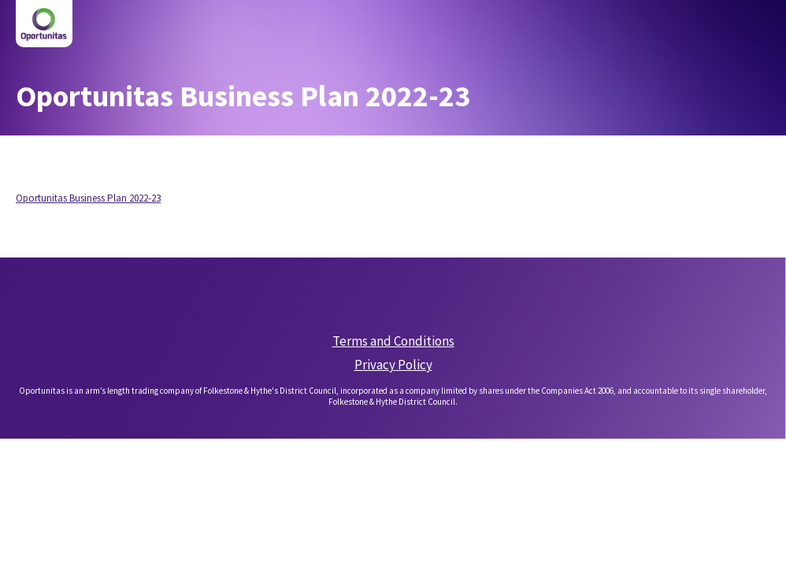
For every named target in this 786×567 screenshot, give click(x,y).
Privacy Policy (393, 364)
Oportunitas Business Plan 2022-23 (88, 198)
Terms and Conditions (393, 341)
